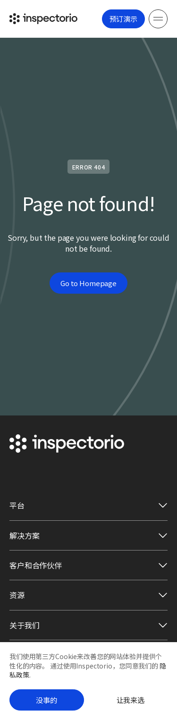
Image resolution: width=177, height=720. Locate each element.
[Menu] (158, 18)
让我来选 (130, 700)
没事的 (46, 700)
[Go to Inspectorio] (43, 18)
